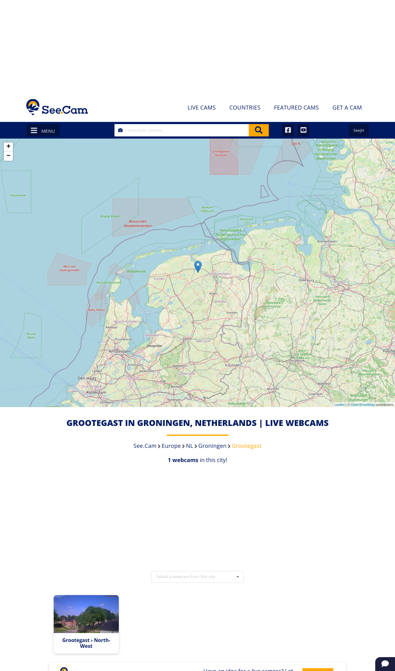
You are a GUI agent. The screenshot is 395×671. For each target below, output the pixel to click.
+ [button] (8, 147)
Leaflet (340, 404)
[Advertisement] (197, 46)
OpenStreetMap (363, 404)
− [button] (8, 156)
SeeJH (358, 130)
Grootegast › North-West (86, 643)
